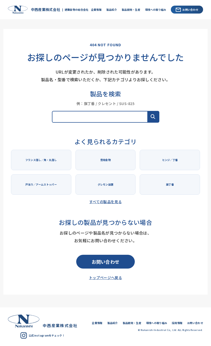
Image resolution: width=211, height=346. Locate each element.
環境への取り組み (155, 9)
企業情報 (96, 9)
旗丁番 (170, 184)
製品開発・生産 (131, 9)
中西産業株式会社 (32, 10)
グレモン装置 (106, 184)
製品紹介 (111, 9)
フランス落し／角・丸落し (41, 160)
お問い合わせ (187, 10)
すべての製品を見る (105, 201)
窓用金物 (105, 160)
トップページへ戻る (105, 277)
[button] (153, 117)
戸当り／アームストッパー (41, 184)
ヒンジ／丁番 (170, 160)
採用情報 (177, 323)
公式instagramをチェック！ (42, 335)
